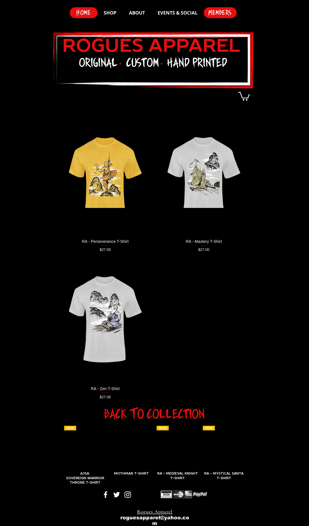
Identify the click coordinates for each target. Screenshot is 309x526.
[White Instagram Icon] (127, 494)
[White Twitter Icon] (116, 494)
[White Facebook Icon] (105, 494)
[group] (154, 455)
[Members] (220, 12)
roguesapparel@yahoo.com (154, 520)
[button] (244, 96)
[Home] (84, 12)
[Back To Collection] (154, 414)
